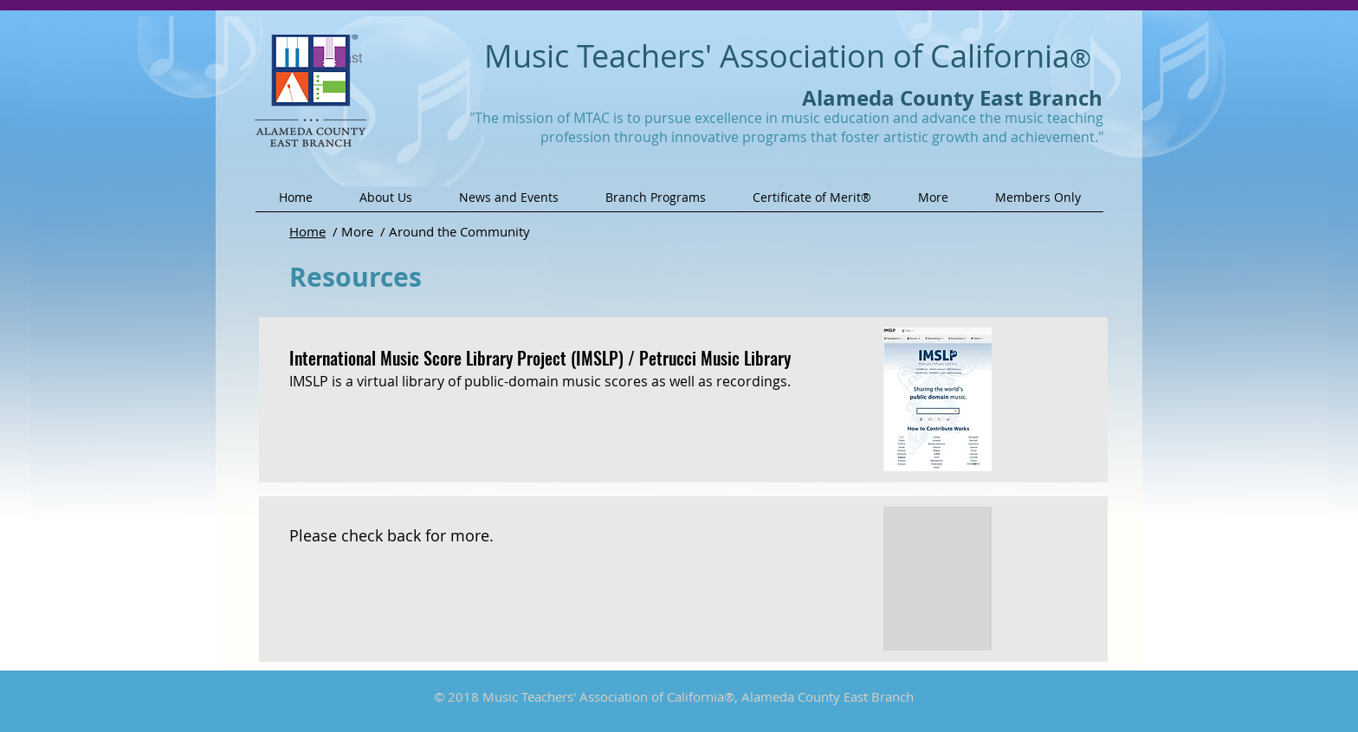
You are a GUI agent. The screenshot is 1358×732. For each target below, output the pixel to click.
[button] (386, 203)
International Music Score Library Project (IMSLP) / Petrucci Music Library (540, 358)
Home (307, 231)
